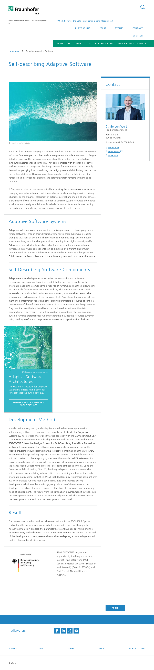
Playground (83, 28)
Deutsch (138, 36)
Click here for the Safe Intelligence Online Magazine (85, 21)
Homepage (14, 51)
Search (142, 7)
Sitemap (13, 648)
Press (103, 28)
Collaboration (104, 43)
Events (119, 28)
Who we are (64, 43)
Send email (113, 147)
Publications (126, 43)
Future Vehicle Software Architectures (28, 403)
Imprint (102, 648)
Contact (137, 28)
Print (115, 608)
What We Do (83, 43)
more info (113, 155)
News (41, 648)
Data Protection (136, 648)
